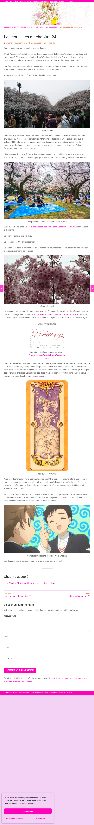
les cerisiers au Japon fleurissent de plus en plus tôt (56, 314)
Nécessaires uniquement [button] (15, 818)
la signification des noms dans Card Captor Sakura (53, 227)
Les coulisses (35, 43)
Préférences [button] (40, 818)
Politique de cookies (67, 692)
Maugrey (8, 43)
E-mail (7, 647)
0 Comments (49, 43)
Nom (6, 636)
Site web (8, 658)
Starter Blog (58, 692)
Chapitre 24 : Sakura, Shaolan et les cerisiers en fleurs (32, 583)
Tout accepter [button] (28, 811)
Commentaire (10, 616)
